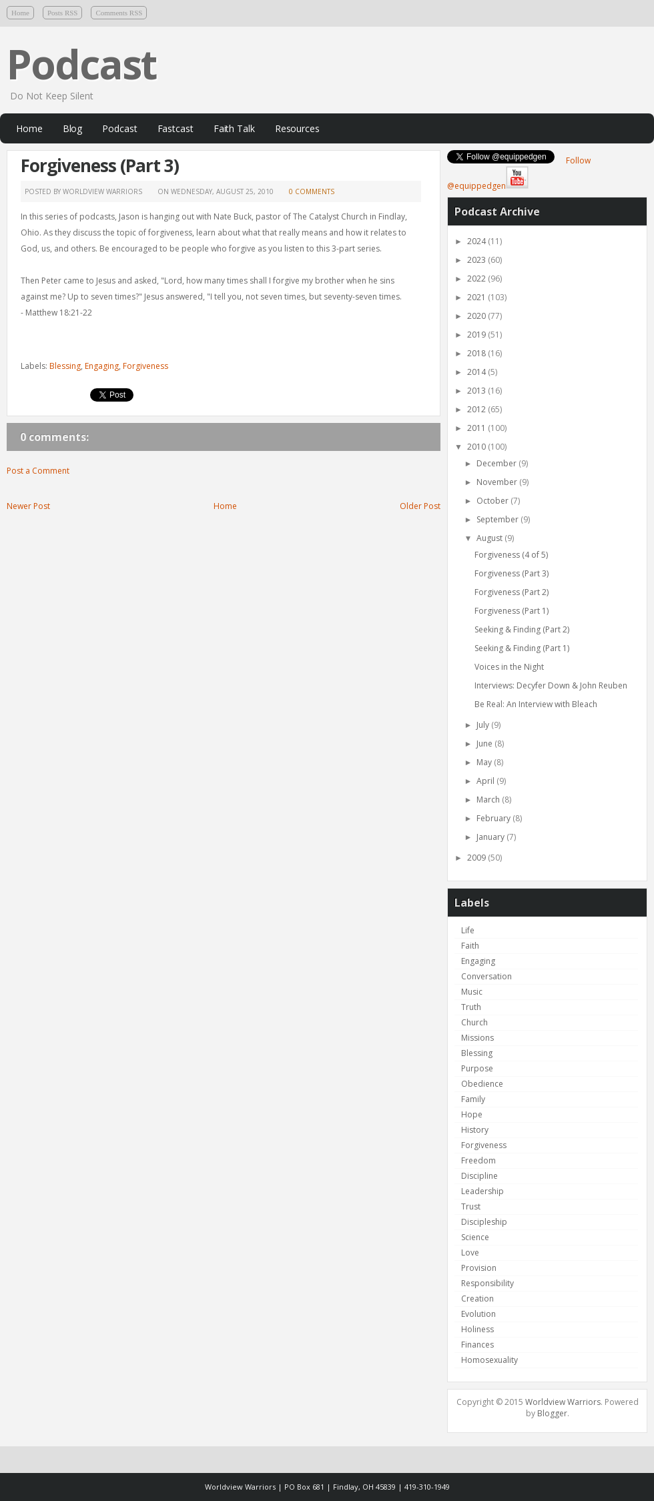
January (491, 837)
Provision (479, 1268)
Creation (477, 1298)
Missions (477, 1037)
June (485, 743)
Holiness (477, 1329)
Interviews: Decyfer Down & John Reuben (550, 685)
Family (473, 1099)
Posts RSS (62, 13)
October (493, 500)
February (494, 818)
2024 (477, 241)
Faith (470, 945)
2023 (477, 260)
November (497, 482)
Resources (297, 128)
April (486, 781)
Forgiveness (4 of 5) (511, 554)
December (497, 463)
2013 (477, 390)
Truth (471, 1007)
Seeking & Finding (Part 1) (521, 648)
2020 (477, 316)
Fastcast (175, 128)
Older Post (420, 506)
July (483, 724)
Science (475, 1237)
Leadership (482, 1191)
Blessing (65, 366)
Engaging (102, 366)
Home (20, 13)
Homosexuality (489, 1360)
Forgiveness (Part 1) (511, 610)
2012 (477, 409)
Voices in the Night (509, 666)
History (474, 1129)
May (485, 762)
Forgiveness (145, 366)
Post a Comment (38, 470)
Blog (73, 128)
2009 (477, 857)
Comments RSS (118, 13)
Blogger (552, 1413)
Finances (477, 1344)
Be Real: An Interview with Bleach (535, 704)
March (489, 799)
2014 (477, 372)
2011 (477, 428)
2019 (477, 334)
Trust (470, 1206)
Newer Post (28, 506)
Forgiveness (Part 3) (100, 165)
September (498, 519)
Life (467, 930)
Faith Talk (234, 128)
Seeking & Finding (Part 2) (521, 629)
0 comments (311, 191)
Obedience (482, 1083)
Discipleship (484, 1221)
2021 (477, 297)
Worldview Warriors (563, 1402)
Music (471, 991)
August (490, 538)
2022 (477, 278)
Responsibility (487, 1283)
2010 (477, 446)
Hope (471, 1114)
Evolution (478, 1314)
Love (470, 1252)
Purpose (477, 1068)
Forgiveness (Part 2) (511, 592)
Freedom (478, 1160)
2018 (477, 353)
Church (474, 1022)
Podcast (81, 64)
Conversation (486, 976)
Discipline (479, 1175)
